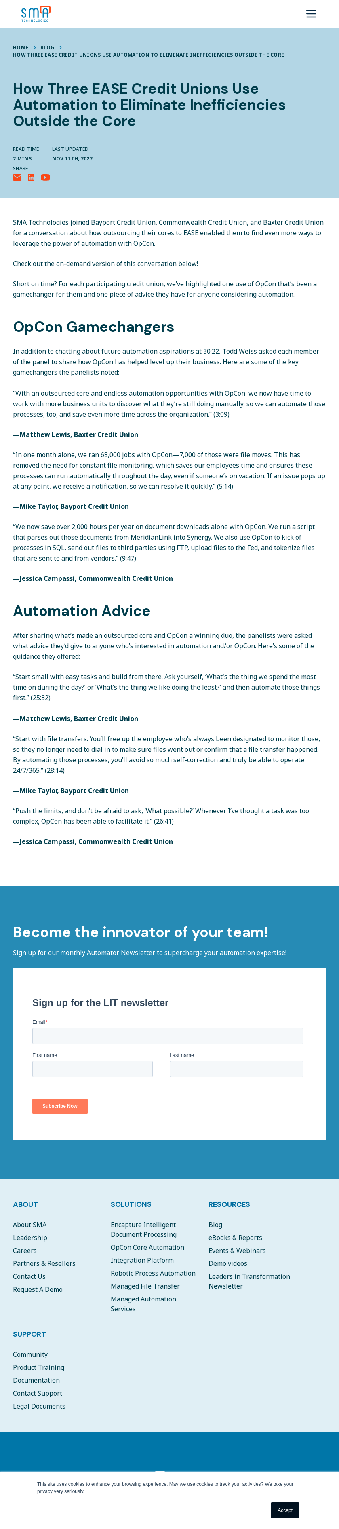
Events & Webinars (237, 1250)
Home (20, 47)
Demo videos (227, 1263)
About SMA (29, 1224)
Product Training (38, 1367)
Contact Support (37, 1393)
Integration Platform (142, 1260)
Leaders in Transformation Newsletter (249, 1281)
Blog (47, 47)
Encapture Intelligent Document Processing (144, 1229)
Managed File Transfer (145, 1286)
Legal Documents (39, 1406)
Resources (229, 1204)
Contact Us (29, 1276)
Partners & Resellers (44, 1263)
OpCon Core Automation (147, 1247)
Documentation (36, 1380)
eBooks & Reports (235, 1237)
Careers (25, 1250)
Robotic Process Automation (153, 1273)
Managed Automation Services (143, 1304)
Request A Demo (38, 1289)
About (25, 1204)
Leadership (30, 1237)
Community (30, 1354)
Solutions (131, 1204)
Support (29, 1334)
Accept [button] (285, 1510)
